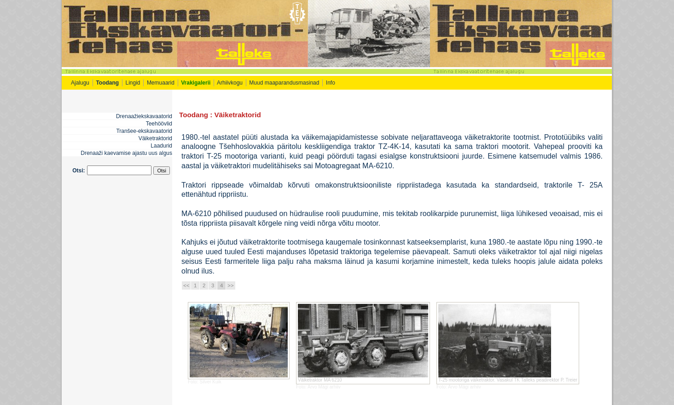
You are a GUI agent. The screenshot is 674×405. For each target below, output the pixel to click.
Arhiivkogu (230, 83)
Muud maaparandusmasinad (284, 83)
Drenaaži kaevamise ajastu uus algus (126, 153)
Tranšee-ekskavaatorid (144, 131)
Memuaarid (160, 83)
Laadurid (161, 146)
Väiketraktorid (155, 138)
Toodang (193, 115)
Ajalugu (80, 83)
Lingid (133, 83)
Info (331, 83)
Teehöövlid (159, 123)
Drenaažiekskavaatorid (144, 116)
